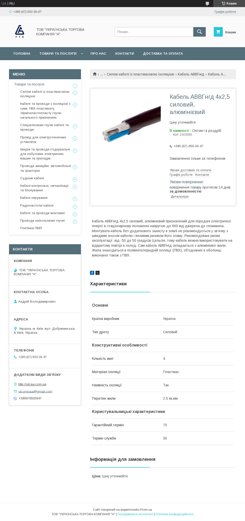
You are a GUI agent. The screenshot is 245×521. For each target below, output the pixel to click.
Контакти (124, 53)
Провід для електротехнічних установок (43, 139)
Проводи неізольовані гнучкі (42, 220)
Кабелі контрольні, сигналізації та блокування (44, 188)
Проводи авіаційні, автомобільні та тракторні (45, 168)
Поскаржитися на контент (135, 514)
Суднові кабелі (32, 178)
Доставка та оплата (163, 53)
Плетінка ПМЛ (31, 228)
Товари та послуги (57, 53)
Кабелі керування (34, 198)
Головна (22, 53)
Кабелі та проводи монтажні (42, 213)
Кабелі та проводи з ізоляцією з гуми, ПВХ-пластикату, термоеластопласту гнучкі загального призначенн (45, 110)
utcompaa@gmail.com (35, 391)
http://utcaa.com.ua (32, 384)
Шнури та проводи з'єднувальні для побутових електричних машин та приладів (45, 153)
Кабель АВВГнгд (191, 74)
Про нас (98, 53)
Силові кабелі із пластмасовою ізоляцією (140, 74)
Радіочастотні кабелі (37, 205)
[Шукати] (199, 32)
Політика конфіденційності (175, 514)
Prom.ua (146, 509)
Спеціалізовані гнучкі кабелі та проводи (44, 127)
